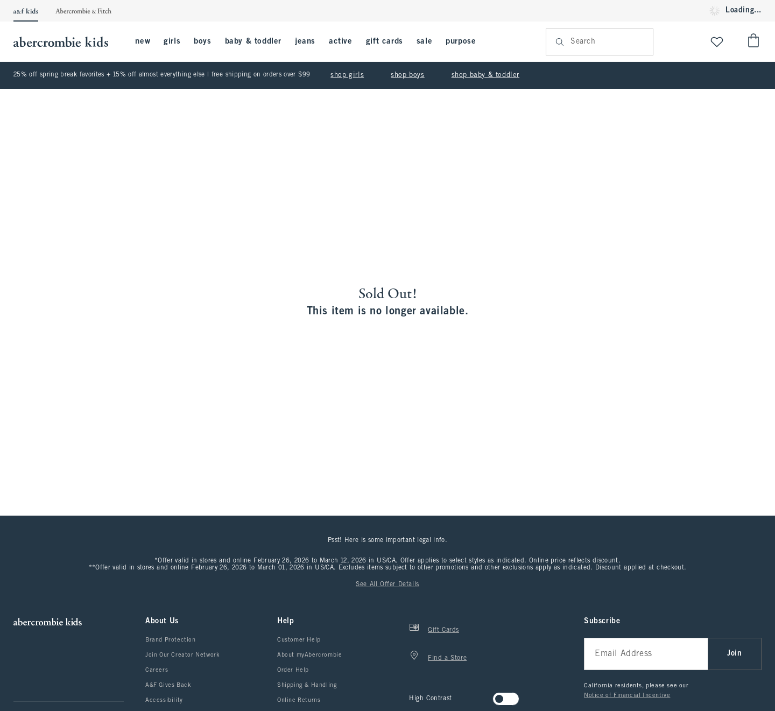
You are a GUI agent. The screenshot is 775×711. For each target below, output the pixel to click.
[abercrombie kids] (66, 42)
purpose (461, 41)
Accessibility (164, 700)
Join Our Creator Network (182, 655)
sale (424, 41)
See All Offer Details (387, 584)
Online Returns (298, 700)
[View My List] (717, 42)
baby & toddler (253, 41)
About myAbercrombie (309, 655)
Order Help (293, 670)
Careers (156, 670)
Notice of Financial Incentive (627, 695)
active (341, 41)
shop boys (407, 75)
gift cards (384, 41)
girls (172, 41)
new (142, 41)
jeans (305, 41)
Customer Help (299, 640)
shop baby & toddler (485, 75)
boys (202, 41)
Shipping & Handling (307, 685)
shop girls (347, 75)
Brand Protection (170, 640)
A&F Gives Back (168, 685)
